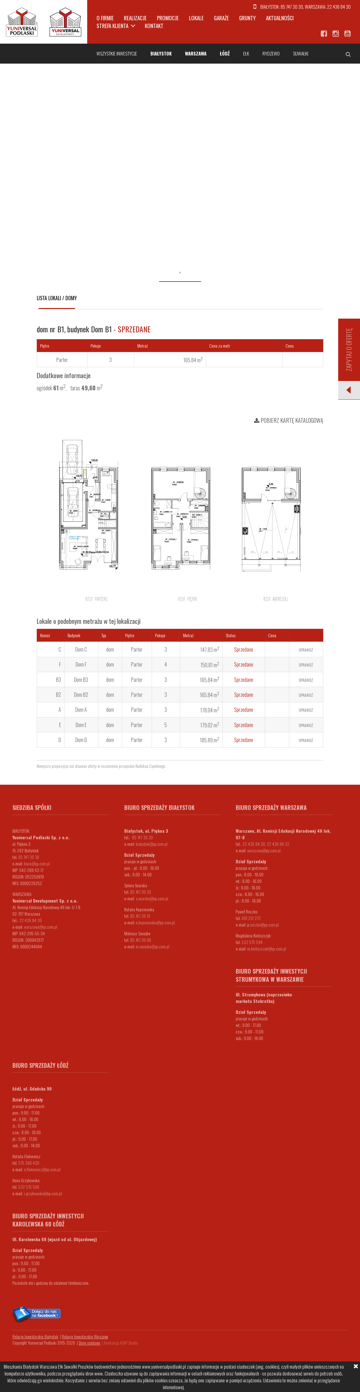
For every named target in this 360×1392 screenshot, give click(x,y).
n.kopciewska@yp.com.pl (155, 922)
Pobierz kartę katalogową (288, 420)
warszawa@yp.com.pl (40, 926)
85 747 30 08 (140, 940)
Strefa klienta (112, 26)
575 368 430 (28, 1162)
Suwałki (300, 53)
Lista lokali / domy (57, 298)
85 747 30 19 (140, 916)
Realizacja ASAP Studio (121, 1343)
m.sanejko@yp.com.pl (152, 946)
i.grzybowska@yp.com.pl (43, 1193)
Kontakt (154, 26)
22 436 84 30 (339, 6)
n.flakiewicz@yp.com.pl (42, 1169)
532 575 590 (28, 1186)
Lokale (196, 18)
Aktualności (280, 18)
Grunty (247, 18)
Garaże (221, 18)
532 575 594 (252, 942)
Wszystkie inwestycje (117, 53)
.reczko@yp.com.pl (264, 924)
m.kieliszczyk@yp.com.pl (266, 948)
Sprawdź (306, 650)
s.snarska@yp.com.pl (152, 898)
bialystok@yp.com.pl (152, 843)
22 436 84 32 (278, 843)
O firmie (105, 18)
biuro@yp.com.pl (37, 863)
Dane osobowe (89, 1343)
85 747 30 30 (292, 6)
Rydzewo (271, 53)
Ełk (246, 53)
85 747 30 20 (140, 892)
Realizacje (135, 18)
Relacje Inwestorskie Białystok (35, 1336)
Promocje (168, 18)
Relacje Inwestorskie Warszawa (85, 1336)
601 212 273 (251, 918)
